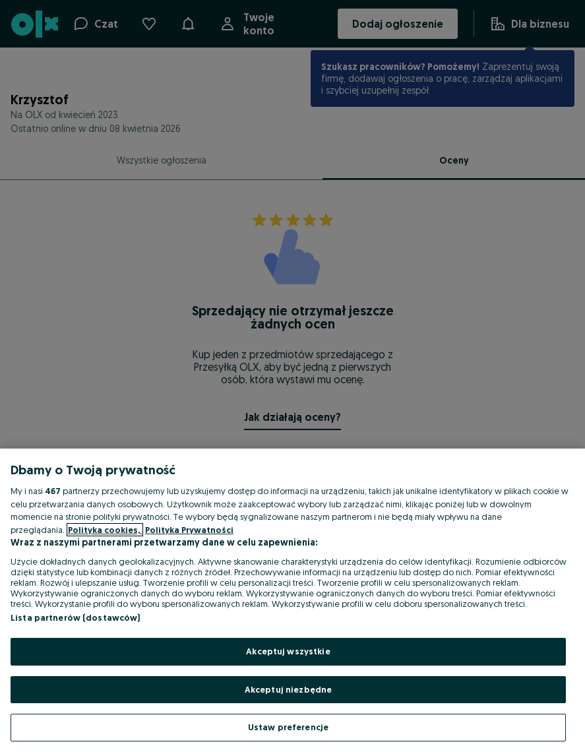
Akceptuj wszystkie (288, 651)
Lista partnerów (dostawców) (75, 617)
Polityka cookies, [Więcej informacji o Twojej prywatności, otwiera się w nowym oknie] (105, 529)
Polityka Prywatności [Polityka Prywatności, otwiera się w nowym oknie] (189, 529)
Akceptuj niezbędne (288, 689)
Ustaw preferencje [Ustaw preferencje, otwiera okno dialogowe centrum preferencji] (288, 727)
